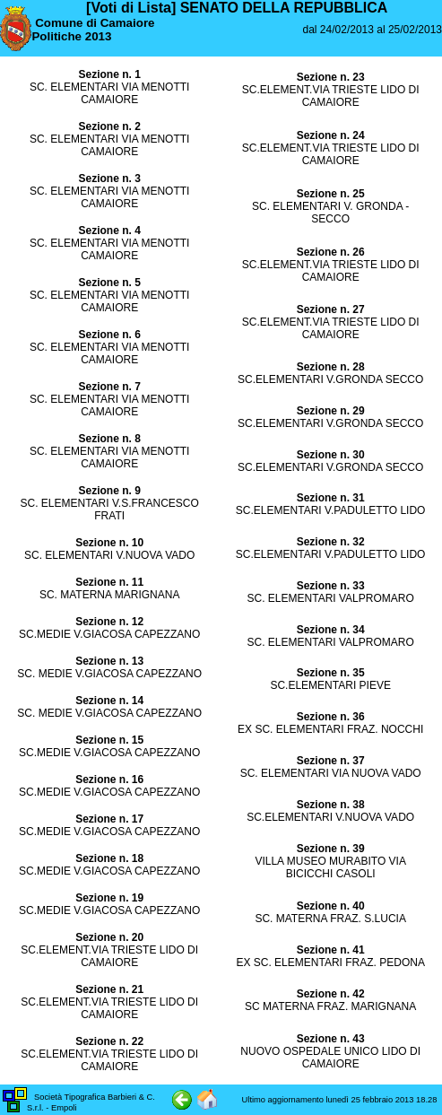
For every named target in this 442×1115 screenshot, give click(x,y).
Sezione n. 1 (109, 74)
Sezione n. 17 (109, 819)
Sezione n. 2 (109, 126)
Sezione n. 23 (331, 77)
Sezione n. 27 (331, 309)
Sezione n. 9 (109, 490)
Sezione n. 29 (331, 411)
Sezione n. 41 (331, 950)
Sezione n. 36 (331, 716)
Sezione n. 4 (109, 230)
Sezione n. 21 (109, 989)
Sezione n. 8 (109, 438)
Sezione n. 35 (331, 672)
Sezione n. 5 (109, 282)
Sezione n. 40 (331, 906)
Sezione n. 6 (109, 334)
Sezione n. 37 (331, 760)
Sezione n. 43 (331, 1038)
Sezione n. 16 (109, 779)
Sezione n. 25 (331, 193)
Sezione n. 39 (331, 848)
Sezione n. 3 (109, 178)
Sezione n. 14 (109, 700)
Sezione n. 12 (109, 621)
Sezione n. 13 (109, 661)
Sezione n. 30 (331, 455)
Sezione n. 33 (331, 585)
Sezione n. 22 (109, 1041)
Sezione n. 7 (109, 386)
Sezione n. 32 (331, 542)
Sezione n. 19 (109, 898)
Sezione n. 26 (331, 252)
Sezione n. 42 (331, 994)
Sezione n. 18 (109, 858)
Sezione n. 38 (331, 804)
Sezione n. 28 (331, 367)
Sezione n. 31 (331, 498)
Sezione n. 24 (331, 135)
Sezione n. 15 (109, 740)
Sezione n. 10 (109, 542)
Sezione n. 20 (109, 937)
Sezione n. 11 (109, 582)
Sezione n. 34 (331, 629)
